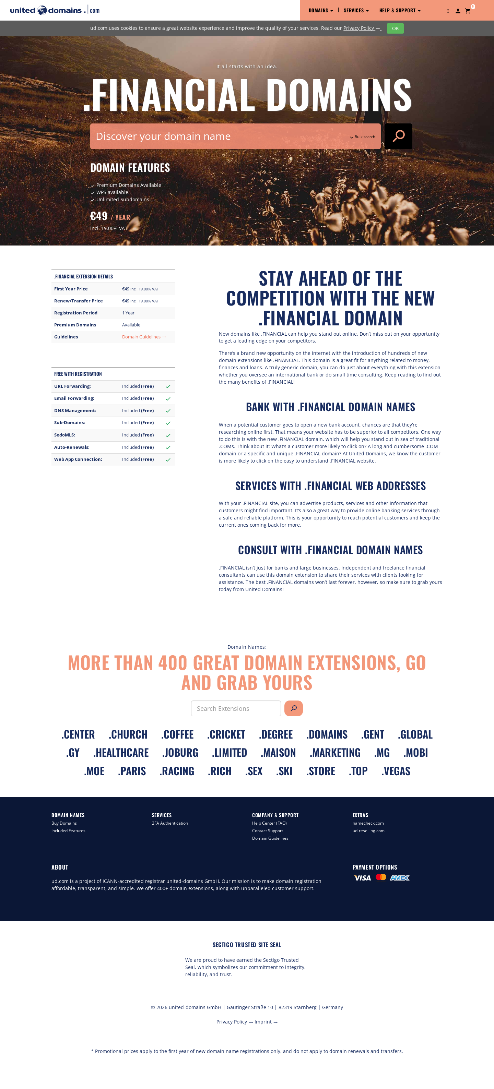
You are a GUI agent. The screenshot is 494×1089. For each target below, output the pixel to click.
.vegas (395, 770)
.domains (327, 734)
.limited (229, 752)
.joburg (180, 752)
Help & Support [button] (400, 10)
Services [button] (356, 10)
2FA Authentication (170, 823)
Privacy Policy (362, 28)
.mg (382, 752)
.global (415, 734)
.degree (276, 734)
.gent (372, 734)
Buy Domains (64, 823)
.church (128, 734)
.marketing (335, 752)
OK (395, 28)
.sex (253, 770)
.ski (284, 770)
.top (358, 770)
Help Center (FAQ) (269, 823)
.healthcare (121, 752)
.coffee (177, 734)
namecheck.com (368, 823)
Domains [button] (321, 10)
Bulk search (362, 136)
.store (320, 770)
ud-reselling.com (369, 831)
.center (78, 734)
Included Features (68, 831)
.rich (220, 770)
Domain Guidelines (144, 337)
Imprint (266, 1021)
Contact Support (267, 831)
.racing (177, 770)
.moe (94, 770)
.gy (73, 752)
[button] (448, 10)
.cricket (226, 734)
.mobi (415, 752)
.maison (278, 752)
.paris (132, 770)
